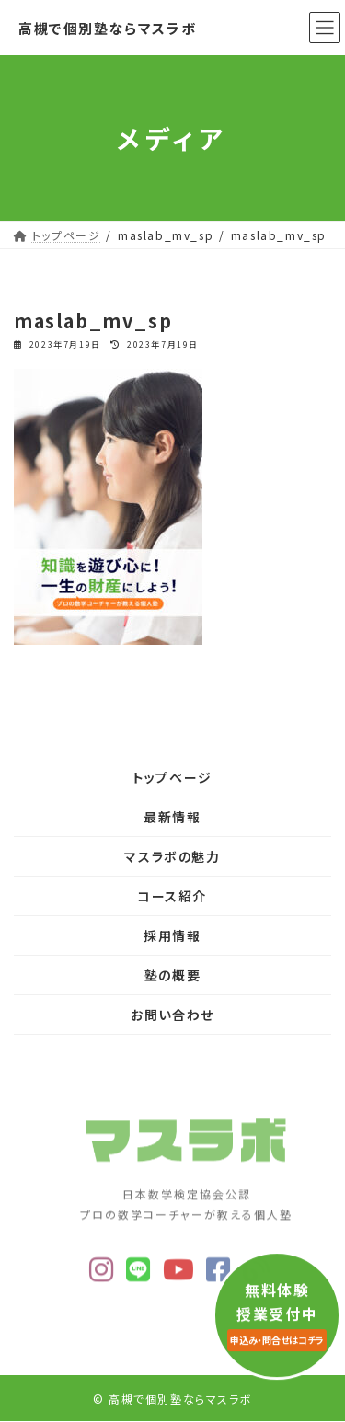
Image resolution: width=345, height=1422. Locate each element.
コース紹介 (172, 896)
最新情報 (172, 817)
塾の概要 (172, 975)
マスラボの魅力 (172, 856)
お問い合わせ (172, 1014)
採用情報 (172, 935)
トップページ (172, 777)
